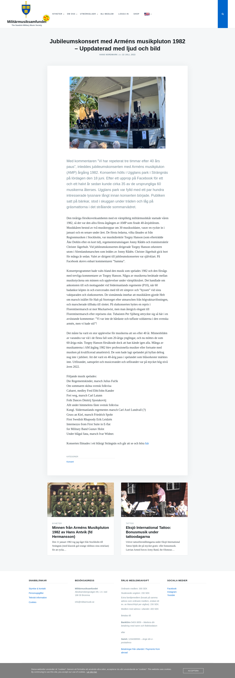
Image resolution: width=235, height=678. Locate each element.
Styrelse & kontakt (37, 588)
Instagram (172, 592)
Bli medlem (107, 14)
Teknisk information (38, 597)
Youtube (171, 595)
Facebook (171, 588)
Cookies (32, 602)
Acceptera (193, 670)
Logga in (123, 14)
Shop (136, 14)
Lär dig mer (92, 672)
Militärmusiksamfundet (26, 22)
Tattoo (130, 523)
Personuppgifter (36, 593)
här (147, 443)
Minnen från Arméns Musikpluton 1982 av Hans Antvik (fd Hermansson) (80, 532)
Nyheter (57, 14)
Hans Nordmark (108, 55)
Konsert (70, 462)
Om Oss (71, 14)
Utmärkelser (88, 14)
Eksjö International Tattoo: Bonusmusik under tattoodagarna (148, 532)
